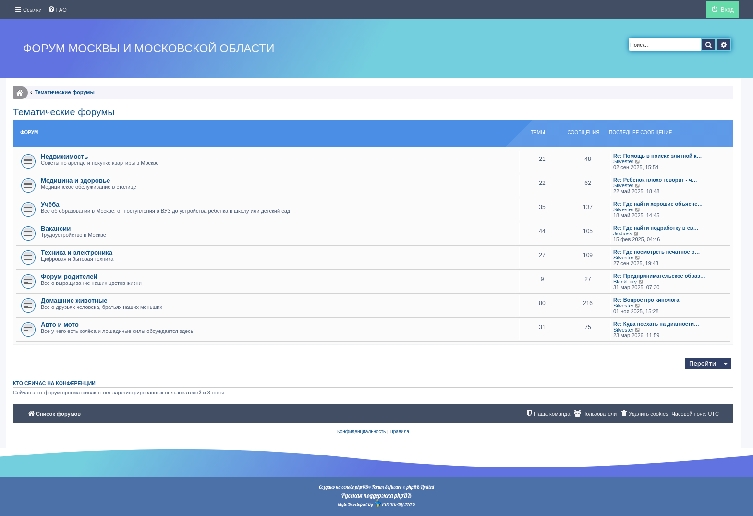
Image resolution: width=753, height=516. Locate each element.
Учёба (50, 204)
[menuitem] (57, 9)
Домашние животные (74, 300)
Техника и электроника (76, 252)
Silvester (623, 161)
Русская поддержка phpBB (376, 495)
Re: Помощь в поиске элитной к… (657, 156)
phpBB (361, 487)
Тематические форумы (64, 112)
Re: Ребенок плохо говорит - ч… (655, 180)
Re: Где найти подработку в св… (656, 228)
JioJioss (622, 233)
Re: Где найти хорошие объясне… (658, 204)
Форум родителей (69, 276)
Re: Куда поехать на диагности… (656, 324)
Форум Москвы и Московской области (148, 48)
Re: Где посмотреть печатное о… (656, 252)
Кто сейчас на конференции (54, 383)
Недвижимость (64, 156)
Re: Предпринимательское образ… (659, 276)
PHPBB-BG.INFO (394, 503)
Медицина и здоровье (75, 180)
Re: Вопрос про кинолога (646, 300)
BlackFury (625, 281)
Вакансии (56, 228)
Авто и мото (60, 324)
